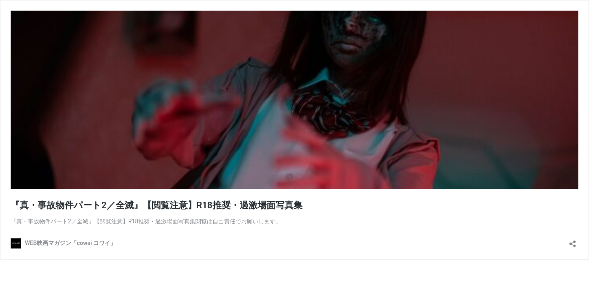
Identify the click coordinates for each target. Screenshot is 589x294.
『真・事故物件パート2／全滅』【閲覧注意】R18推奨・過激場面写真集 (156, 205)
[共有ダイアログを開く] (572, 241)
